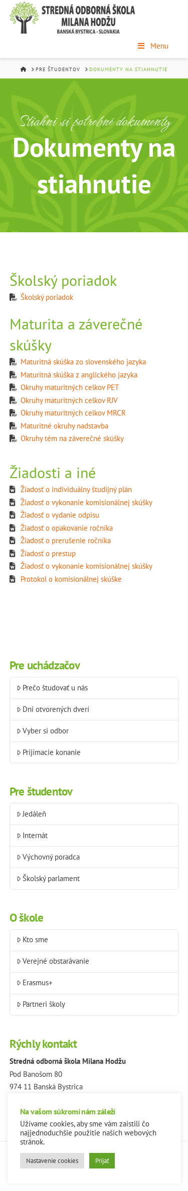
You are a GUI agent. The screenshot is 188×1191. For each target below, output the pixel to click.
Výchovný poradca (48, 857)
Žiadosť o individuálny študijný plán (76, 489)
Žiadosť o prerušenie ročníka (66, 540)
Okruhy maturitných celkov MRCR (73, 413)
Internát (32, 835)
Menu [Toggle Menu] (152, 46)
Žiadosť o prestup (48, 553)
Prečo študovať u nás (52, 687)
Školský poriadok (47, 297)
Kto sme (33, 939)
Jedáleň (32, 814)
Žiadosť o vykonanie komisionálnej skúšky (86, 502)
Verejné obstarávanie (53, 961)
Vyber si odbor (43, 730)
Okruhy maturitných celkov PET (70, 387)
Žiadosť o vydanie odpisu (60, 515)
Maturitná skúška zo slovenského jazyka (83, 361)
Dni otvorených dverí (53, 709)
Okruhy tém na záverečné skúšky (72, 438)
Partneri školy (41, 1004)
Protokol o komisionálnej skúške (71, 579)
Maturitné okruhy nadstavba (64, 426)
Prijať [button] (102, 1160)
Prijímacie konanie (49, 752)
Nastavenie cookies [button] (52, 1160)
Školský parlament (48, 878)
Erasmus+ (35, 982)
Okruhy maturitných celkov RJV (69, 400)
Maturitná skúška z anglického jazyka (79, 374)
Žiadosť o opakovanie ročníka (67, 528)
